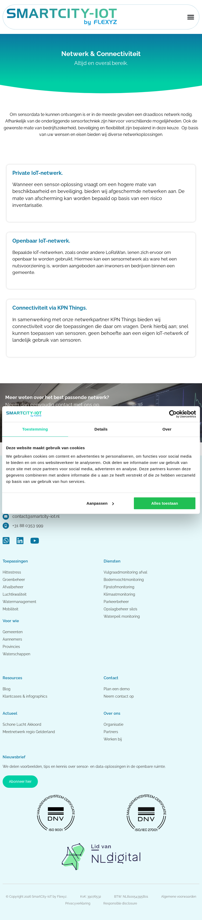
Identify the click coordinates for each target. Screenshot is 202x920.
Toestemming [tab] (35, 429)
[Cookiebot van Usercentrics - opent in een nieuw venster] (173, 414)
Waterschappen (16, 654)
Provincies (11, 647)
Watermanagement (19, 602)
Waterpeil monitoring (122, 616)
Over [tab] (166, 429)
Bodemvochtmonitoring (124, 579)
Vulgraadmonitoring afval (125, 572)
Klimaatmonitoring (119, 594)
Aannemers (12, 639)
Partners (111, 732)
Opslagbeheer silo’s (120, 609)
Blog (7, 689)
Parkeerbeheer (116, 602)
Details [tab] (101, 429)
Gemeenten (13, 632)
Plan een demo (117, 689)
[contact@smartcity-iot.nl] (6, 516)
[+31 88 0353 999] (6, 526)
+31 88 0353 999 (27, 525)
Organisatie (113, 724)
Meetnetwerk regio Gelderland (29, 732)
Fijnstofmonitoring (119, 587)
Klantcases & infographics (25, 696)
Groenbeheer (14, 579)
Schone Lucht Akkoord (22, 724)
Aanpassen (100, 503)
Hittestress (12, 572)
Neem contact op (119, 696)
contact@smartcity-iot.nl (35, 516)
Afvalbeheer (13, 587)
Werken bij (113, 739)
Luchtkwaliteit (15, 594)
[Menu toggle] (190, 17)
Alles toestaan (164, 503)
